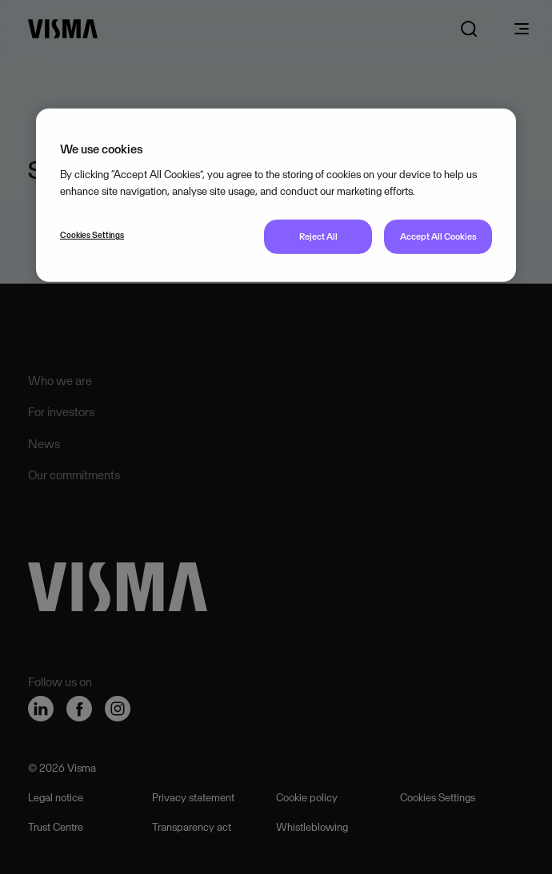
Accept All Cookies (438, 236)
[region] (276, 195)
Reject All (318, 236)
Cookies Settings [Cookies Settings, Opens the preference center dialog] (92, 234)
